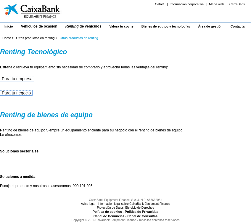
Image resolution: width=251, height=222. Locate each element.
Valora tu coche (121, 26)
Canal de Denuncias (109, 216)
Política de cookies (107, 211)
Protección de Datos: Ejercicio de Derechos (125, 207)
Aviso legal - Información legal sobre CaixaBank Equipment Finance (125, 203)
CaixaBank (237, 4)
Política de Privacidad (142, 211)
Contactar (238, 26)
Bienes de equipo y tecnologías (165, 26)
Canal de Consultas (142, 216)
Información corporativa (187, 4)
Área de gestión (210, 26)
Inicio (8, 26)
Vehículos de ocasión (39, 26)
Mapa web (217, 4)
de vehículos (83, 26)
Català (160, 4)
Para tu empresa (17, 78)
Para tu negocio (16, 93)
